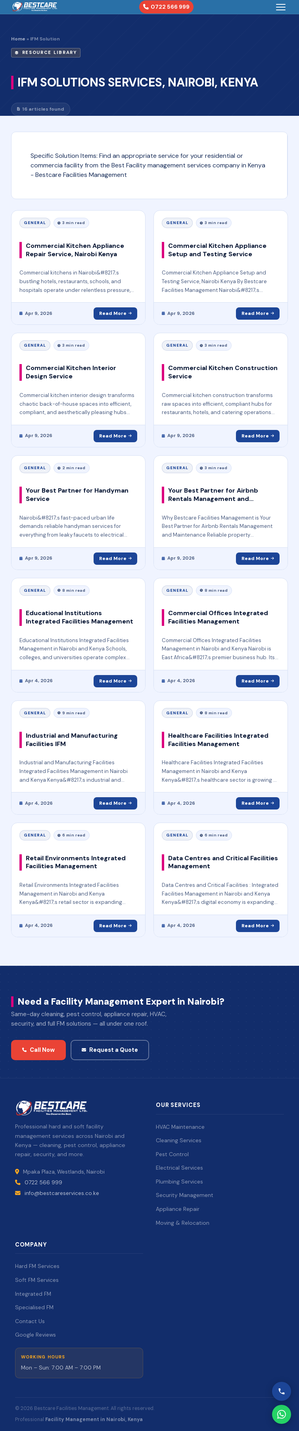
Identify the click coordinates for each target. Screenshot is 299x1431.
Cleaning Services (178, 1140)
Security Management (184, 1195)
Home (18, 39)
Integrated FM (33, 1293)
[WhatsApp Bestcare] (281, 1414)
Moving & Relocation (182, 1222)
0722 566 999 (166, 6)
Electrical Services (179, 1167)
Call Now (38, 1050)
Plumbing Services (179, 1181)
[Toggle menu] (280, 7)
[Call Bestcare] (281, 1391)
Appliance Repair (177, 1208)
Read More (115, 313)
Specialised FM (34, 1307)
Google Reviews (35, 1334)
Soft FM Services (37, 1279)
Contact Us (30, 1321)
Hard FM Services (37, 1266)
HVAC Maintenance (180, 1126)
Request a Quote (110, 1050)
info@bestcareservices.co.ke (62, 1193)
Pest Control (172, 1154)
